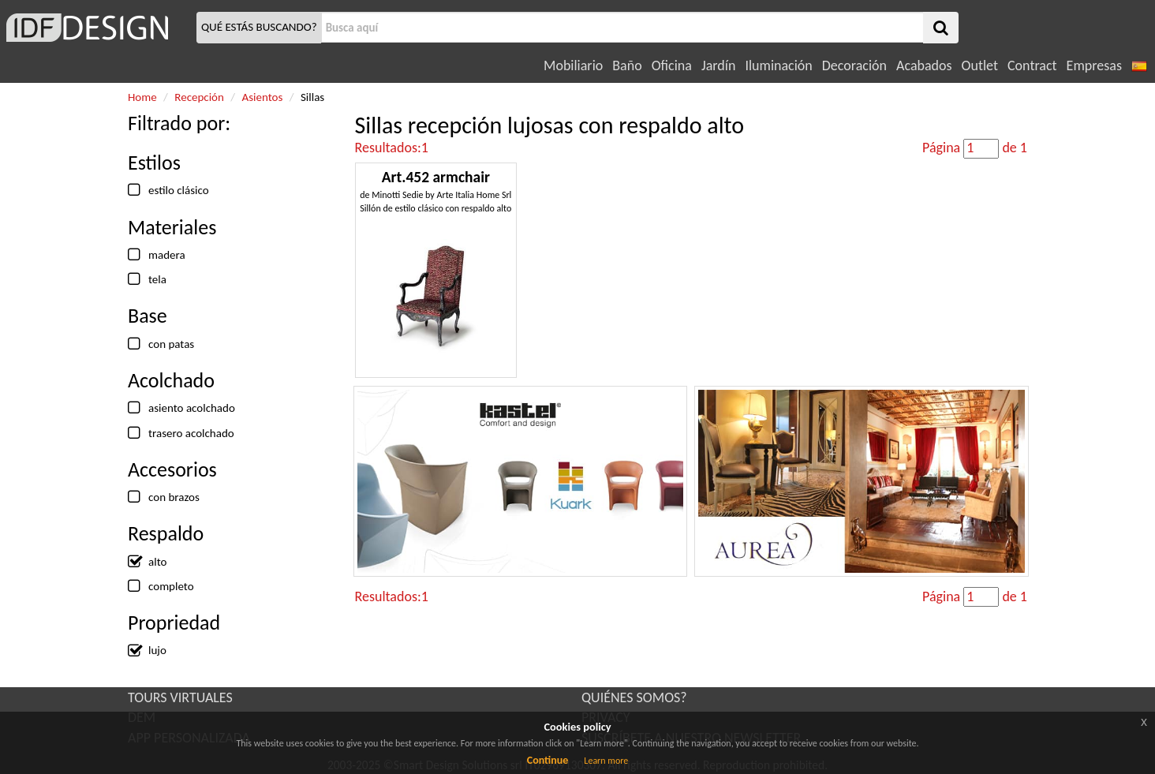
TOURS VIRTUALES (180, 697)
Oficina (672, 65)
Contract (1032, 65)
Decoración (854, 65)
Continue (548, 760)
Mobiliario (573, 65)
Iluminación (778, 65)
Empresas (1094, 65)
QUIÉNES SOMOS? (634, 697)
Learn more (606, 760)
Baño (626, 65)
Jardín (718, 65)
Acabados (924, 65)
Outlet (980, 65)
